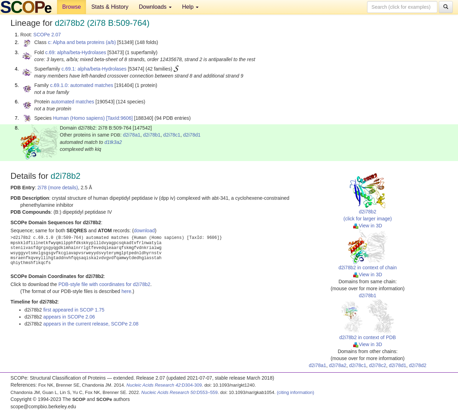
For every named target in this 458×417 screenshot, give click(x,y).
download (144, 230)
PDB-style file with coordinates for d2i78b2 (104, 284)
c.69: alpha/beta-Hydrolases (75, 52)
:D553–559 (179, 392)
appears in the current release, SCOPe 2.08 (90, 324)
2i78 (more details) (57, 187)
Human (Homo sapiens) (79, 118)
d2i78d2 (418, 365)
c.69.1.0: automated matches (81, 85)
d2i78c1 (171, 135)
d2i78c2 (377, 365)
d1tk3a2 (113, 142)
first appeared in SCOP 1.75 (74, 310)
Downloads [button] (155, 7)
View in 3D (367, 225)
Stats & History (109, 7)
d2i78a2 (337, 365)
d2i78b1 (151, 135)
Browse (71, 7)
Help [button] (190, 7)
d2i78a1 (132, 135)
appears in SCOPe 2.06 (69, 317)
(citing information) (295, 392)
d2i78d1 (192, 135)
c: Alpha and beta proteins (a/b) (82, 42)
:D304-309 (164, 385)
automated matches (72, 101)
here (126, 291)
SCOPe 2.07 (47, 34)
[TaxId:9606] (119, 118)
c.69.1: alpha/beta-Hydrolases (94, 69)
